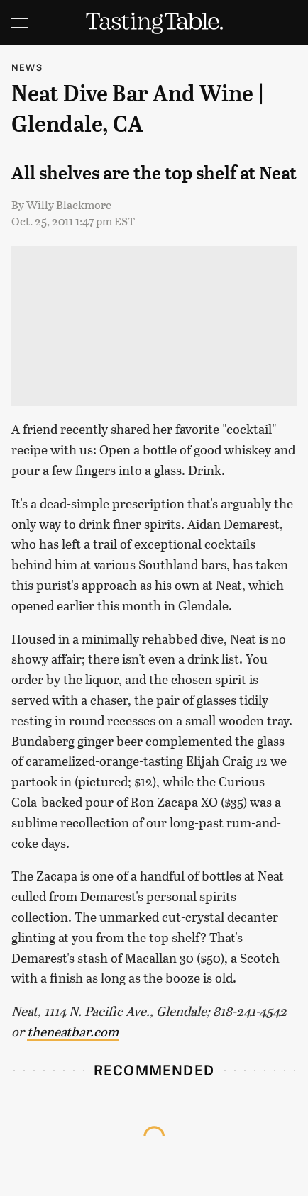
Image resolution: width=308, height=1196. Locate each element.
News (27, 67)
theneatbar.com (73, 1031)
